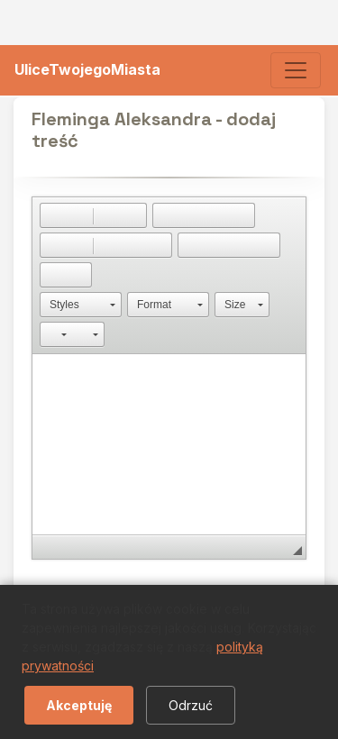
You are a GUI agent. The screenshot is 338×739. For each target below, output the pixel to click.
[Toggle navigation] (295, 70)
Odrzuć (191, 705)
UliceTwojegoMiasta (87, 69)
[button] (53, 215)
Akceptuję (79, 705)
